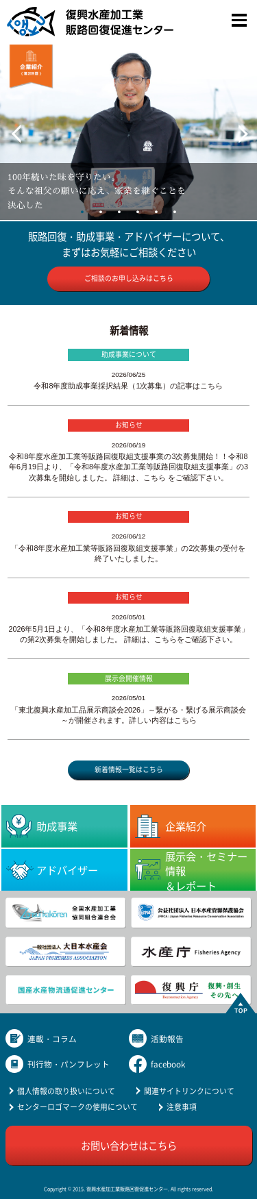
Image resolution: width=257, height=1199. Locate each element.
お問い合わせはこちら (129, 1145)
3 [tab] (120, 212)
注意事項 (182, 1106)
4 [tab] (138, 212)
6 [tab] (175, 212)
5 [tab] (157, 212)
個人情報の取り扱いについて (66, 1090)
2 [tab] (101, 212)
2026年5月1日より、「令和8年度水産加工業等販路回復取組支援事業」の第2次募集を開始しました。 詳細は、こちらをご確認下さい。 (128, 634)
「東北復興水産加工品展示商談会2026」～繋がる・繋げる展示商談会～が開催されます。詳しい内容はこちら (128, 715)
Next (232, 127)
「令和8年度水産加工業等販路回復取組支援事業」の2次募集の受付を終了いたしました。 (128, 553)
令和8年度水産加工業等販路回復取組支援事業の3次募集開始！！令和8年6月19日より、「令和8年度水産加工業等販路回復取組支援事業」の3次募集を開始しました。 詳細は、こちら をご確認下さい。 (128, 466)
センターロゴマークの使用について (77, 1106)
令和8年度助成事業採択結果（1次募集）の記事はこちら (128, 386)
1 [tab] (82, 212)
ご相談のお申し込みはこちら (128, 278)
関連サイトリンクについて (189, 1090)
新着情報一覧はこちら (129, 769)
